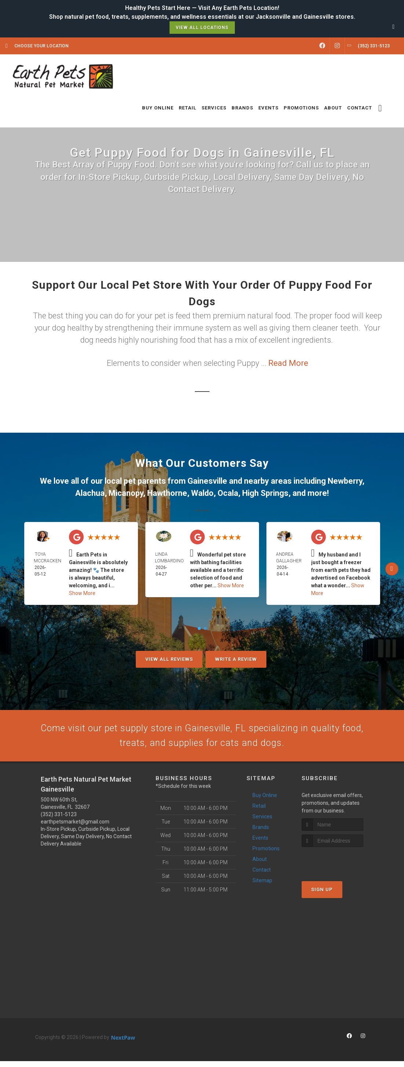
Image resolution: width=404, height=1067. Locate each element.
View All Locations (202, 27)
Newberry (345, 481)
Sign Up (322, 895)
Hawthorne (167, 493)
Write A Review (236, 659)
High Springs (265, 493)
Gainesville (207, 481)
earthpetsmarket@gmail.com (75, 827)
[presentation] (341, 867)
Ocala (228, 493)
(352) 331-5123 (59, 820)
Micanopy (126, 493)
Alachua (90, 493)
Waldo (202, 493)
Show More (82, 593)
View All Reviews (169, 659)
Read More (288, 363)
